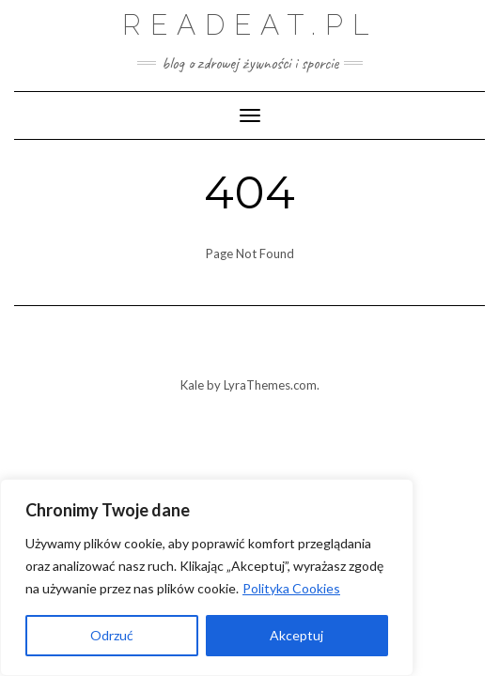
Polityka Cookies (291, 588)
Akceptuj (296, 635)
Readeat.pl (250, 24)
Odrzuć (111, 635)
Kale (192, 384)
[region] (206, 577)
